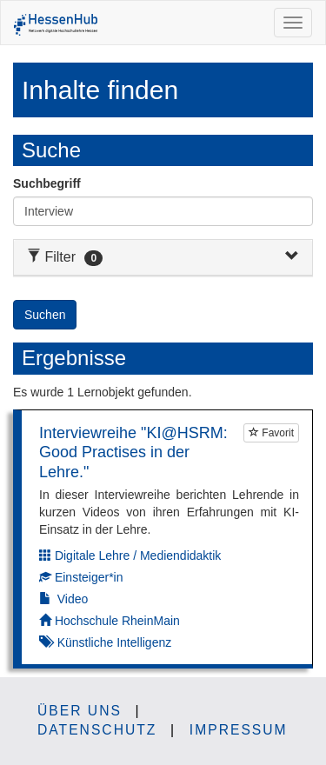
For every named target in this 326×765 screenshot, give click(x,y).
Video (73, 599)
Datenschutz (96, 729)
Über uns (79, 710)
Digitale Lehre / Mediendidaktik (138, 555)
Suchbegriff (47, 183)
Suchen (44, 315)
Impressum (239, 729)
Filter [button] (65, 256)
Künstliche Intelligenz (114, 642)
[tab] (163, 258)
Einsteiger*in (89, 577)
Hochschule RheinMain (117, 621)
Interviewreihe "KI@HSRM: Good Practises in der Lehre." (133, 452)
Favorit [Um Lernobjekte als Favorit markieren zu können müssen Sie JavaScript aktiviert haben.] (271, 433)
